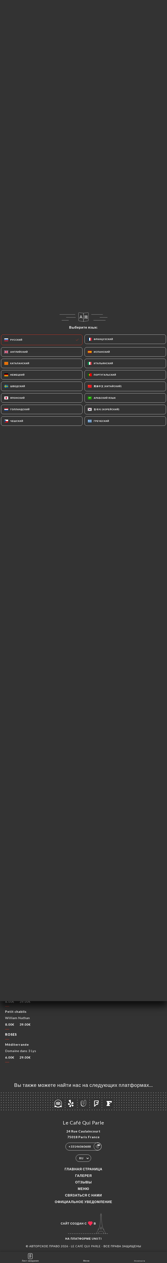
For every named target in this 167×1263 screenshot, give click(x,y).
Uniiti (97, 1238)
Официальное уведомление (83, 1202)
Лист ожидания (30, 1257)
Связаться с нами (83, 1195)
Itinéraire (139, 1257)
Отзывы (83, 1182)
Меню (83, 1189)
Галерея (83, 1175)
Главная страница (84, 1169)
